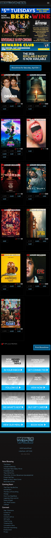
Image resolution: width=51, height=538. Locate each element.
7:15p (19, 196)
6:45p (44, 241)
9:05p (4, 289)
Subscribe (7, 515)
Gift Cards (7, 519)
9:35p (30, 151)
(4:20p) (12, 196)
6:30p (44, 106)
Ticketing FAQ (8, 523)
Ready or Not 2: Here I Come (12, 479)
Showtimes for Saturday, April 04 (26, 67)
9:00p (4, 241)
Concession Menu (9, 525)
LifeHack (6, 504)
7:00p (19, 106)
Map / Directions (9, 510)
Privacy (6, 532)
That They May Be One (11, 487)
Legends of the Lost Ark (11, 498)
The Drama (7, 464)
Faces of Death (8, 500)
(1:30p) (12, 151)
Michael (6, 494)
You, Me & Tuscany (9, 502)
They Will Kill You (9, 473)
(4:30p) (5, 154)
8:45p (30, 199)
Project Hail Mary (9, 477)
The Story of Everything (11, 492)
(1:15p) (5, 106)
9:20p (4, 109)
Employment (8, 530)
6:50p (19, 286)
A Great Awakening (9, 466)
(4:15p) (12, 106)
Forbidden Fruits (9, 471)
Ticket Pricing (8, 521)
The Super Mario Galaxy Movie (13, 469)
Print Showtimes (41, 347)
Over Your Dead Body (10, 496)
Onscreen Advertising (10, 527)
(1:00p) (30, 106)
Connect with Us (9, 517)
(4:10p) (12, 286)
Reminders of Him (9, 481)
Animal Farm (7, 489)
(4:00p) (19, 151)
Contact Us (7, 512)
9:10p (30, 109)
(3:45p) (37, 106)
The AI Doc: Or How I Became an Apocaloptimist (18, 475)
